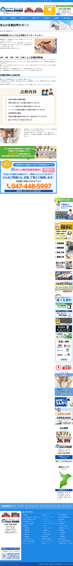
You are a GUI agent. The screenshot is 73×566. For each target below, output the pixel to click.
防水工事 (27, 532)
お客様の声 (62, 523)
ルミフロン (46, 519)
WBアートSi (47, 532)
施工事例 (46, 18)
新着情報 (62, 532)
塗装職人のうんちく (64, 528)
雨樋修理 (27, 536)
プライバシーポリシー (13, 564)
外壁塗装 (27, 528)
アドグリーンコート (48, 517)
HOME (4, 18)
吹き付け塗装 (47, 534)
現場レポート (62, 521)
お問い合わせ (67, 18)
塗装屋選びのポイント (29, 521)
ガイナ (45, 525)
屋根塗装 (27, 530)
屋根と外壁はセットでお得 (65, 543)
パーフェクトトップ (48, 521)
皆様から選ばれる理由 (29, 540)
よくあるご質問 (63, 525)
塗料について (36, 18)
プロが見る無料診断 (28, 523)
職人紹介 (62, 534)
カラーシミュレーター (29, 543)
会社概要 (56, 18)
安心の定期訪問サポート (65, 517)
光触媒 (45, 530)
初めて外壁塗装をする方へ (30, 519)
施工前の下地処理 (47, 538)
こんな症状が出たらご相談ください (32, 517)
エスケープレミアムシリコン (51, 523)
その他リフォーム (29, 538)
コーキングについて (47, 540)
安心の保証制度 (63, 514)
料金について (46, 543)
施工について (24, 18)
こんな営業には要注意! (65, 540)
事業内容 (13, 18)
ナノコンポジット (48, 528)
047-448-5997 (65, 9)
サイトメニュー (68, 1)
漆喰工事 (27, 534)
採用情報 (62, 536)
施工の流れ (45, 536)
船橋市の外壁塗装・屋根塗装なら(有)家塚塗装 (51, 564)
